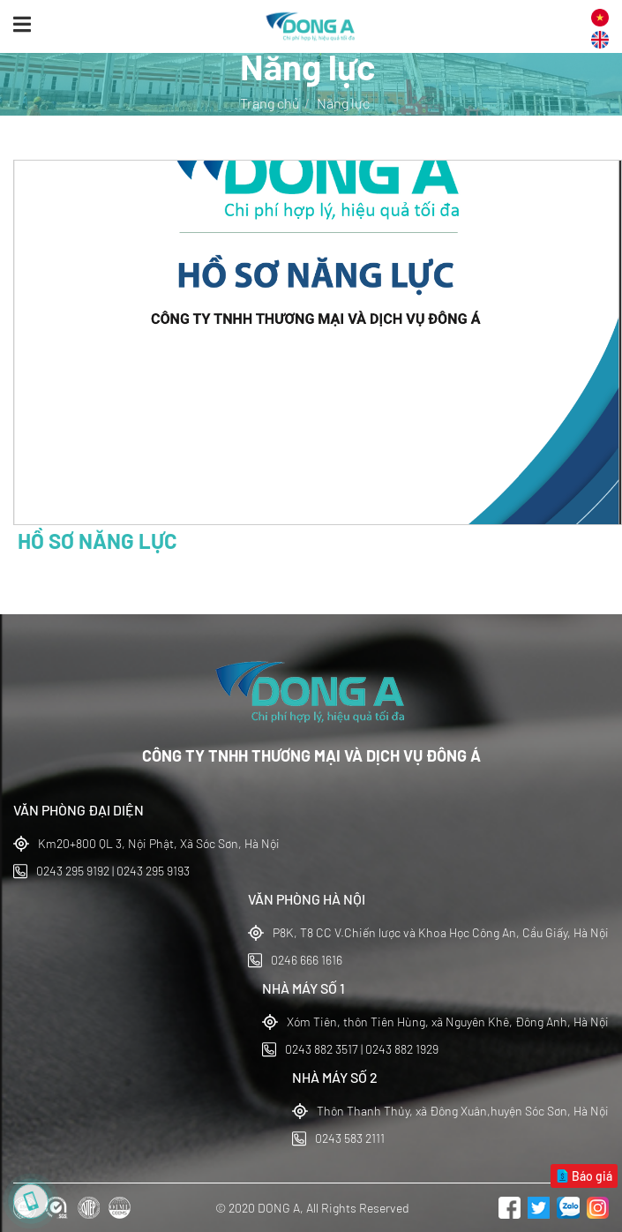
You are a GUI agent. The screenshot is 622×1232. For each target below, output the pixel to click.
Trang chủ (270, 102)
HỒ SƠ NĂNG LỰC (97, 540)
